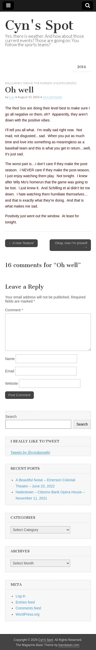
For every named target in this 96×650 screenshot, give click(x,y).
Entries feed (25, 602)
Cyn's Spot (39, 25)
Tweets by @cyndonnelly (30, 452)
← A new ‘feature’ (21, 243)
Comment (14, 310)
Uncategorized (64, 83)
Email (9, 371)
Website (11, 383)
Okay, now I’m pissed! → (71, 245)
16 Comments (52, 97)
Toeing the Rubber (37, 83)
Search (11, 417)
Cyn (12, 97)
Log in (20, 596)
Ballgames (13, 83)
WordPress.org (27, 614)
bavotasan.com (69, 645)
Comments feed (28, 608)
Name (10, 359)
